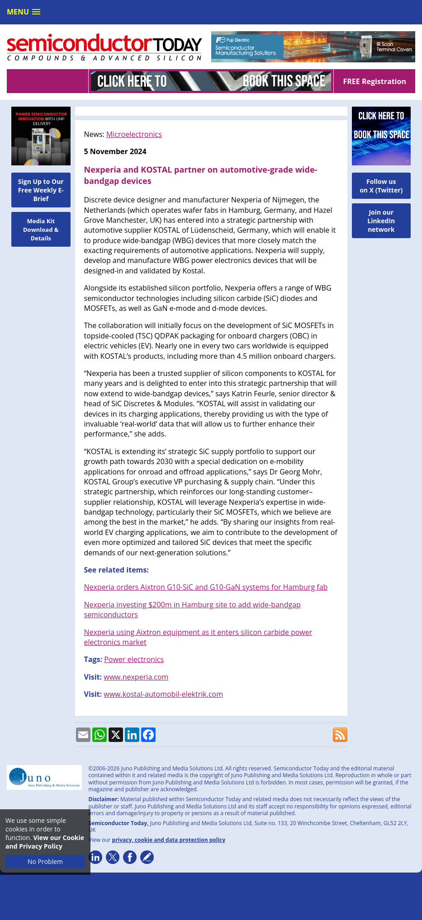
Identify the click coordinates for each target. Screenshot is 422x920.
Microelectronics (134, 134)
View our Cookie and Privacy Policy (44, 841)
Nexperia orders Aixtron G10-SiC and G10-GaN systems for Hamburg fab (206, 587)
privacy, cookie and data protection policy (169, 840)
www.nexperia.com (136, 677)
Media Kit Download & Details (41, 229)
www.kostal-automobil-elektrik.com (163, 694)
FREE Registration (374, 81)
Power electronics (134, 659)
